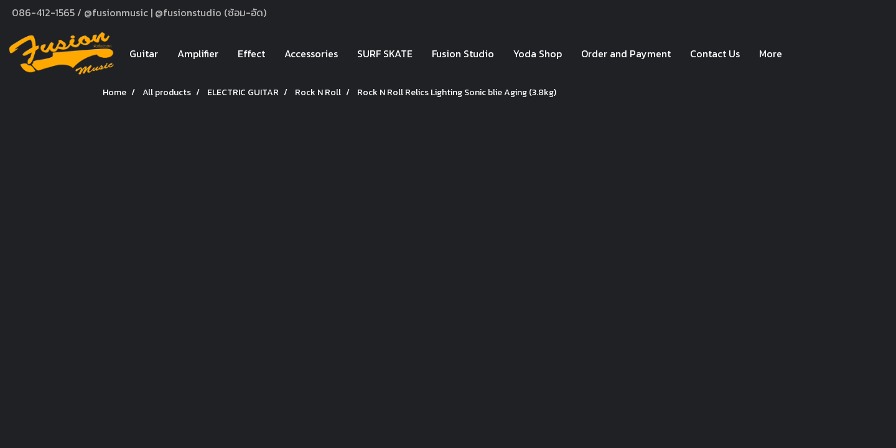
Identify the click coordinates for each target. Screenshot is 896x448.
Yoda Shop (537, 53)
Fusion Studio (463, 53)
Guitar (143, 53)
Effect (251, 53)
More (770, 53)
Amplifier (197, 53)
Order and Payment (626, 53)
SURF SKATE (385, 53)
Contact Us (715, 53)
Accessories (311, 53)
